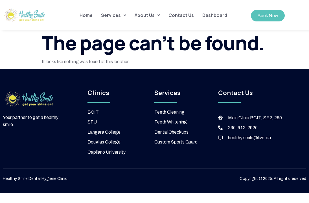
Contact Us (181, 15)
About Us (147, 15)
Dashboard (214, 15)
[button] (113, 15)
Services (113, 15)
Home (86, 15)
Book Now (267, 15)
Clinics (98, 93)
